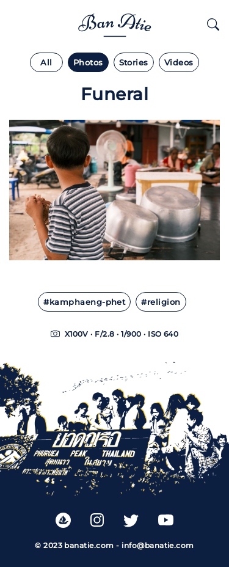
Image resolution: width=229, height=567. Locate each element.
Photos (88, 62)
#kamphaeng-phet (84, 302)
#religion (160, 302)
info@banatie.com (158, 545)
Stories (133, 62)
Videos (179, 62)
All (46, 62)
